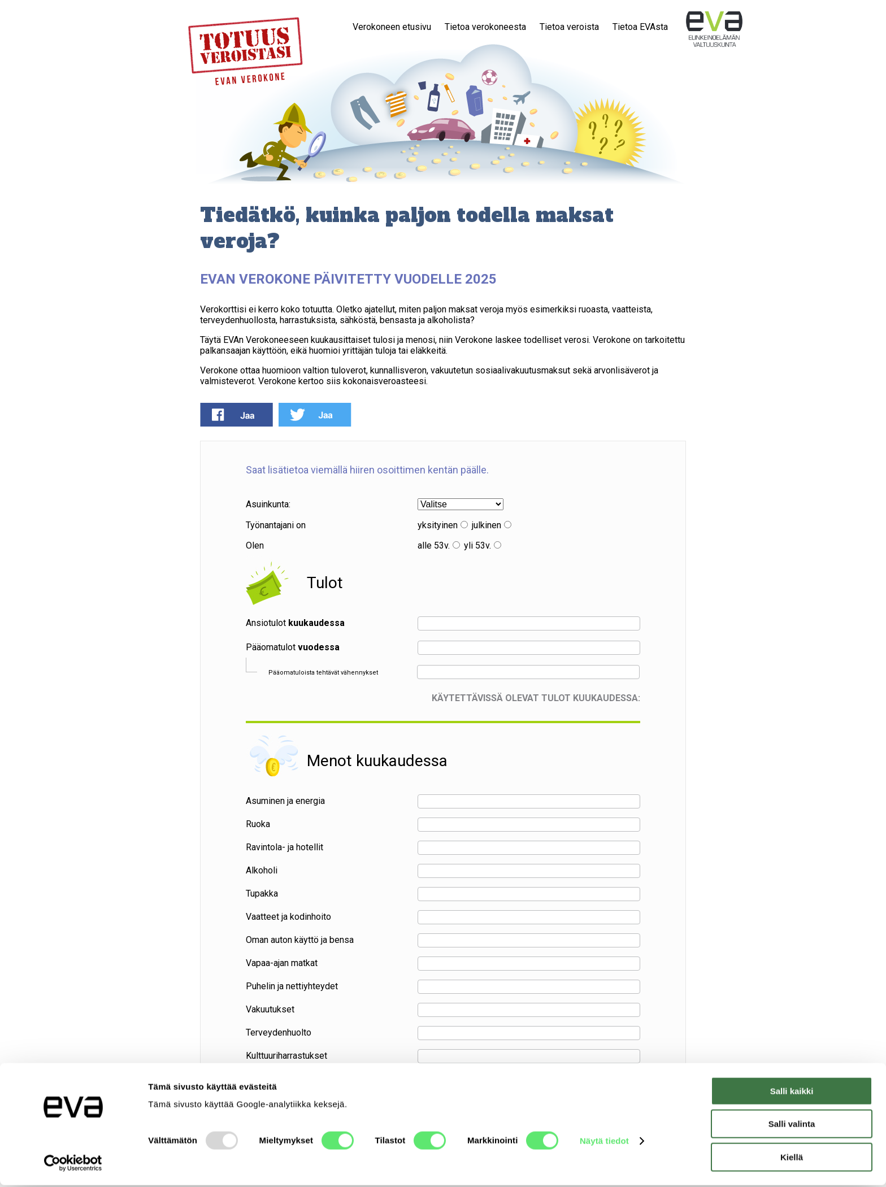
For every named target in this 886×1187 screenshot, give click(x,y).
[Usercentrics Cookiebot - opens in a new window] (73, 1164)
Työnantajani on (276, 525)
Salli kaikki (792, 1093)
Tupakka (262, 893)
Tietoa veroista (569, 26)
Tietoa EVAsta (640, 26)
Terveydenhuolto (278, 1032)
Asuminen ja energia (285, 800)
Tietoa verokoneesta (485, 26)
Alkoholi (261, 870)
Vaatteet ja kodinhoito (288, 916)
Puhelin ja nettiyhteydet (292, 986)
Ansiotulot (295, 623)
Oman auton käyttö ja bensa (300, 939)
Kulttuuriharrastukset (286, 1055)
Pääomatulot (293, 647)
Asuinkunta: (268, 504)
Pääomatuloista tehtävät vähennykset (323, 672)
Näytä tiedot (604, 1142)
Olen (255, 545)
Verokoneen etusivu (392, 26)
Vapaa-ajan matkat (282, 963)
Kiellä (791, 1159)
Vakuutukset (270, 1009)
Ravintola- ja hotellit (284, 847)
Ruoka (258, 824)
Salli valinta (791, 1126)
